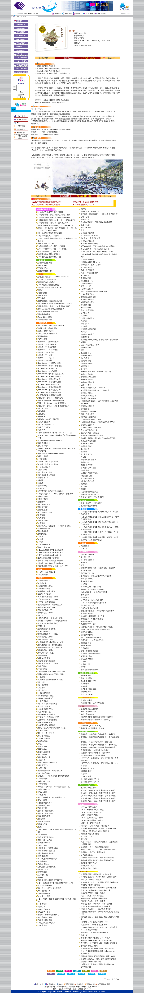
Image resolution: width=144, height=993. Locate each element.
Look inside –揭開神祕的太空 (49, 379)
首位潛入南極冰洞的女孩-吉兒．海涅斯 (95, 938)
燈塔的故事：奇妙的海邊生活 (92, 619)
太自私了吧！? (43, 446)
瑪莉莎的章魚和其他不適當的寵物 (51, 674)
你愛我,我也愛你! (44, 427)
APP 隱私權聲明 (104, 984)
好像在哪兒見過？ (87, 294)
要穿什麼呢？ (43, 486)
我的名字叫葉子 (44, 738)
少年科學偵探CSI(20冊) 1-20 (49, 251)
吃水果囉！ (42, 518)
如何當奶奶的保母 (45, 885)
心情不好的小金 (87, 283)
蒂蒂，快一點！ (87, 286)
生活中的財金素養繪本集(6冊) (92, 540)
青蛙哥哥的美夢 (87, 465)
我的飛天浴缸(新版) (45, 698)
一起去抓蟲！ (43, 701)
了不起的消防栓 (87, 444)
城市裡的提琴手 (44, 891)
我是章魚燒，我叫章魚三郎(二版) (50, 880)
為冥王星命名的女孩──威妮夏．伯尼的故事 (97, 948)
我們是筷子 (85, 313)
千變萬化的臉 (43, 268)
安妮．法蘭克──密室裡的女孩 (92, 896)
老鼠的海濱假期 (87, 635)
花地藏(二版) (85, 664)
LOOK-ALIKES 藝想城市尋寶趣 (92, 820)
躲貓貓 (40, 877)
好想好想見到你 (87, 289)
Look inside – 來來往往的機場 (49, 376)
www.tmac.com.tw (31, 13)
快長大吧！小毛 (87, 694)
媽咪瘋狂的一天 (44, 757)
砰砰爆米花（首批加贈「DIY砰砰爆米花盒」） (55, 526)
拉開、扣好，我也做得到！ (48, 328)
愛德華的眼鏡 (86, 278)
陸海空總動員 (43, 531)
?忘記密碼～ (21, 95)
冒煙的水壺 (42, 845)
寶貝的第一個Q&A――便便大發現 (50, 398)
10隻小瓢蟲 (42, 339)
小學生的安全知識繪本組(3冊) (49, 257)
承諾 (40, 744)
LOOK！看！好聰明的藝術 (90, 823)
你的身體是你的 (87, 374)
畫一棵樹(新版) (44, 773)
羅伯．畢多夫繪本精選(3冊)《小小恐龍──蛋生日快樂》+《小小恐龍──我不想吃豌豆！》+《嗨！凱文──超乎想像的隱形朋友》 (57, 227)
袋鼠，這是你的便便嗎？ (47, 334)
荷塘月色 (41, 760)
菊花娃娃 (41, 626)
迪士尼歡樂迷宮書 (45, 320)
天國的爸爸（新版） (46, 613)
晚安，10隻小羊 (44, 547)
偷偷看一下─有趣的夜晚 (47, 344)
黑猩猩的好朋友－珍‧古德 (90, 885)
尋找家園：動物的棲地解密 (91, 654)
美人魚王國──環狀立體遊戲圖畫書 (51, 326)
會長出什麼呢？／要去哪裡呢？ (93, 497)
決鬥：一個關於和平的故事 (91, 637)
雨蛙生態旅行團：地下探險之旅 (50, 771)
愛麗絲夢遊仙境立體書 (89, 709)
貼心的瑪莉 (42, 800)
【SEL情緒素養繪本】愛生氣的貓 (50, 550)
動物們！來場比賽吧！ (89, 377)
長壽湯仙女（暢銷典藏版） (48, 848)
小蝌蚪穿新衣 (43, 730)
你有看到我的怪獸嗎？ (46, 725)
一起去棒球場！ (87, 308)
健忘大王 (84, 774)
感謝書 (40, 480)
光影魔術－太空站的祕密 (47, 720)
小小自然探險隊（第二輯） (91, 782)
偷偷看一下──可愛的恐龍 (48, 350)
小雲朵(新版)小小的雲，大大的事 (50, 642)
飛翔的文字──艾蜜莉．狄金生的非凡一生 (96, 940)
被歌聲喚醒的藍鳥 (87, 302)
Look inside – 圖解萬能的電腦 (49, 392)
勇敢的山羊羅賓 (87, 579)
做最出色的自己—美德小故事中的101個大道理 (98, 798)
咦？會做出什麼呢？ (46, 472)
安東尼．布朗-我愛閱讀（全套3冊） (51, 561)
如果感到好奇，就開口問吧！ (92, 587)
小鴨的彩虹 (42, 459)
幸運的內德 (42, 669)
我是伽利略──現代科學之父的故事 (94, 925)
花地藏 (83, 662)
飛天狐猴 (41, 819)
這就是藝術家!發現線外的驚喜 (92, 436)
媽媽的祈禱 (42, 824)
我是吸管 (84, 316)
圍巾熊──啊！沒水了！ (47, 733)
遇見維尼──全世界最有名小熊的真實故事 (54, 776)
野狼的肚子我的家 (45, 840)
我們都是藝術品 (87, 855)
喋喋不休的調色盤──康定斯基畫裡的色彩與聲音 (99, 850)
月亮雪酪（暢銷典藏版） (47, 867)
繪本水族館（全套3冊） (47, 243)
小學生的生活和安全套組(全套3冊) (51, 212)
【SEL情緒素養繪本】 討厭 (91, 419)
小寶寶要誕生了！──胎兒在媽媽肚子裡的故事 (55, 494)
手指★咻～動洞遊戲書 (46, 714)
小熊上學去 (42, 861)
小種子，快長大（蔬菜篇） (48, 462)
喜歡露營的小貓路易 (88, 398)
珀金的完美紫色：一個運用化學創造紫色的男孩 (98, 959)
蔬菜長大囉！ (43, 520)
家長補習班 (42, 795)
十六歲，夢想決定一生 (89, 788)
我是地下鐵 (85, 648)
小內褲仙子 (42, 835)
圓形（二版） (86, 225)
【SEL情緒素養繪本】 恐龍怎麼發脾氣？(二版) (55, 883)
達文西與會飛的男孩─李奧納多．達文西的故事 (98, 828)
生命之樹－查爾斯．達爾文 (91, 880)
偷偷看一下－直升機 (46, 352)
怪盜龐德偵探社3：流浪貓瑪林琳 (93, 755)
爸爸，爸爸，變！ (45, 789)
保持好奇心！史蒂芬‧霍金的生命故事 (94, 932)
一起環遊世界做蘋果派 (89, 492)
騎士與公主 (42, 690)
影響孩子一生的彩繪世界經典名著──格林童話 (98, 734)
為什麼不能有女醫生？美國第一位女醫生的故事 (98, 888)
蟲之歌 (40, 615)
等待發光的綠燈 (87, 446)
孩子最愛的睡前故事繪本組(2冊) (50, 233)
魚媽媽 (83, 209)
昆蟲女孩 (84, 935)
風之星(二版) (85, 557)
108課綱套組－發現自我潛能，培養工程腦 (54, 215)
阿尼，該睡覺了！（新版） (48, 634)
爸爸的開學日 (86, 305)
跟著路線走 (42, 749)
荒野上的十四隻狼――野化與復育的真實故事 (97, 611)
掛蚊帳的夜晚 (86, 643)
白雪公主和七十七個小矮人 (48, 915)
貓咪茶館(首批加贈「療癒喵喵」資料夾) (96, 372)
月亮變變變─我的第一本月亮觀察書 (51, 672)
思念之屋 (41, 907)
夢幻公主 (41, 290)
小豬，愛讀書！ (44, 631)
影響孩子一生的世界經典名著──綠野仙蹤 (96, 742)
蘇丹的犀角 (85, 597)
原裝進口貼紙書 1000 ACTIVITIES (51, 287)
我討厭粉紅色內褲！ (88, 481)
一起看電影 (42, 904)
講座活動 (21, 126)
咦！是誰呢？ (43, 685)
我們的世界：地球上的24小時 (92, 600)
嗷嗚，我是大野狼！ (88, 414)
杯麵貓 (83, 489)
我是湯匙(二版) (44, 805)
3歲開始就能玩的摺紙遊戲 (48, 312)
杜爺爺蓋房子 (86, 692)
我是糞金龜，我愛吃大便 (90, 211)
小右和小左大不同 (87, 425)
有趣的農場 (42, 295)
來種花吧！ (42, 488)
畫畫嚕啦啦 (42, 655)
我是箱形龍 (42, 808)
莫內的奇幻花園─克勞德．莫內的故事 (95, 826)
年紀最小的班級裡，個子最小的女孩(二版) (54, 787)
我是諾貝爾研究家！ (46, 920)
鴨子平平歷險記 (44, 736)
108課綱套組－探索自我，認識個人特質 (53, 223)
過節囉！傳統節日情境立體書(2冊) (51, 563)
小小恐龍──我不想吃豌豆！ (91, 238)
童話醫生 (84, 484)
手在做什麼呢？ (44, 545)
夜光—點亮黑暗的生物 (89, 430)
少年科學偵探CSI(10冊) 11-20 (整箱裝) (52, 249)
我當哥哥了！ (43, 765)
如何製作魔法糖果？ (88, 460)
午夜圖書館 (42, 784)
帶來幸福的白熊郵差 (46, 853)
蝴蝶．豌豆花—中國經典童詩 (91, 503)
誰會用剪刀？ (43, 510)
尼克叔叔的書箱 (87, 613)
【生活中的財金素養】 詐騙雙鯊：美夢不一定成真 (99, 537)
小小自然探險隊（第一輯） (91, 779)
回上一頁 (109, 979)
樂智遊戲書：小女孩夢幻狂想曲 (50, 301)
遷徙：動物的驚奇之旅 (89, 651)
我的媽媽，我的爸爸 (88, 411)
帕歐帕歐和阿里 (87, 771)
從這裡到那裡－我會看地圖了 (92, 427)
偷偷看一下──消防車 (46, 358)
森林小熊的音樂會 (87, 270)
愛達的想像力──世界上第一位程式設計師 (96, 904)
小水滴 (40, 542)
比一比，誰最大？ (45, 706)
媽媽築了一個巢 (44, 912)
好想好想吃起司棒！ (88, 318)
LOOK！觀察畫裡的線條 (90, 815)
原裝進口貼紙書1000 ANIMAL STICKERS (53, 277)
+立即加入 (21, 97)
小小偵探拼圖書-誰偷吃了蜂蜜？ (50, 440)
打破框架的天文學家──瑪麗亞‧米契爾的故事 (97, 964)
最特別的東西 (86, 676)
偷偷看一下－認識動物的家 (48, 342)
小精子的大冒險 (44, 589)
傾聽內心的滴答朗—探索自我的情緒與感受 (97, 627)
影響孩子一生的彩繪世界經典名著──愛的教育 (98, 747)
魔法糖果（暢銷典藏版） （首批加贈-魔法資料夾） (100, 214)
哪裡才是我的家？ (45, 909)
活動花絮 (21, 133)
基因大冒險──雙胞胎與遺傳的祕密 (94, 291)
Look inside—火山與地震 (47, 371)
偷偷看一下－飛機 (45, 360)
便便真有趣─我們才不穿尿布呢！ (50, 491)
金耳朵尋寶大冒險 (87, 768)
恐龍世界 (41, 298)
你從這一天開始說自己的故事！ (93, 589)
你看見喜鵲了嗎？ (87, 866)
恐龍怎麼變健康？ (45, 803)
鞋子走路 (41, 417)
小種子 (40, 539)
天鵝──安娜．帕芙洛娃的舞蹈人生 (94, 898)
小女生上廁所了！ (45, 467)
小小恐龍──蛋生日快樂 (89, 236)
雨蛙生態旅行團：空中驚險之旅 (50, 645)
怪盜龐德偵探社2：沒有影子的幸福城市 (96, 753)
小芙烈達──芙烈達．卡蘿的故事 (93, 852)
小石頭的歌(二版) (87, 573)
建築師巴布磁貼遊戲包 (46, 282)
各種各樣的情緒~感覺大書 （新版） (51, 680)
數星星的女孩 (86, 571)
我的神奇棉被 (86, 347)
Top (117, 979)
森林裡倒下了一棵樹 (88, 624)
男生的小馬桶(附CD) (46, 425)
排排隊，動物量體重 (46, 813)
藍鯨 (40, 827)
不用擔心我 (85, 449)
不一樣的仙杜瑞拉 (45, 917)
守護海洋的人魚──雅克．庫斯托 (93, 901)
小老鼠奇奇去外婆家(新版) (48, 623)
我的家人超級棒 (87, 363)
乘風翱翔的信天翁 (87, 300)
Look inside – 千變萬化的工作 (49, 363)
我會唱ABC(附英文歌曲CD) (91, 726)
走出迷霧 (84, 563)
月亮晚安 (41, 414)
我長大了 (41, 430)
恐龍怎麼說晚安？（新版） (48, 599)
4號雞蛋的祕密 (86, 476)
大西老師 (84, 321)
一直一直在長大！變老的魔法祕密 (93, 603)
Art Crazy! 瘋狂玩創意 (89, 807)
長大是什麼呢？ (44, 504)
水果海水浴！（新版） (46, 653)
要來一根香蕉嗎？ (87, 310)
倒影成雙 (84, 839)
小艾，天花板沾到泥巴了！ (48, 923)
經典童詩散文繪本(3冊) (89, 506)
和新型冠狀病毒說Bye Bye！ (91, 262)
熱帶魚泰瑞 (42, 872)
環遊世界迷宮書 (44, 314)
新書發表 (21, 129)
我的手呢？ (42, 411)
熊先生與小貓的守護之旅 (90, 494)
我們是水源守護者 (87, 605)
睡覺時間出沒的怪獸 (88, 329)
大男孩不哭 (85, 275)
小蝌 (82, 230)
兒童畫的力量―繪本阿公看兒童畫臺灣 (95, 831)
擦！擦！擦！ (43, 409)
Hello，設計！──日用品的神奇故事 (94, 592)
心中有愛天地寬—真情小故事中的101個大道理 (98, 796)
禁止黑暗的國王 (87, 267)
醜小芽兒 (84, 369)
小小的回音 (85, 358)
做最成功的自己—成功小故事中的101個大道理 (98, 801)
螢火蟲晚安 (42, 755)
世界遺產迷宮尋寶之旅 (46, 851)
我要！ (40, 536)
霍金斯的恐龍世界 (45, 610)
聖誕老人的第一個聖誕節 (90, 433)
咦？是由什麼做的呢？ (46, 475)
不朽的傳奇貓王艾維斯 (89, 946)
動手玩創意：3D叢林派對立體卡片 (51, 309)
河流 (82, 565)
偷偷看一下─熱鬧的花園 (47, 347)
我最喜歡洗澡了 (44, 581)
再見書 (40, 483)
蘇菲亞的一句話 (44, 781)
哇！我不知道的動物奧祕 (47, 704)
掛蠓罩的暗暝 (86, 646)
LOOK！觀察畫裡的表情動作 (91, 812)
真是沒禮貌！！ (44, 443)
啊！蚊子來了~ (86, 454)
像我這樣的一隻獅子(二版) (91, 265)
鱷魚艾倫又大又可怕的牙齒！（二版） (52, 728)
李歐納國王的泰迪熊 (88, 297)
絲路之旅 (84, 549)
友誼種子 (41, 688)
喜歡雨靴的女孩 (44, 816)
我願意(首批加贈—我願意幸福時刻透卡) (95, 629)
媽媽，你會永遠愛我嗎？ (47, 763)
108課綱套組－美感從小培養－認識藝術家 (54, 217)
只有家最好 (42, 925)
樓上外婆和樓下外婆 (88, 681)
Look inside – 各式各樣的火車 (49, 390)
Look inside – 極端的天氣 (47, 368)
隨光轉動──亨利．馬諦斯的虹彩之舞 (95, 847)
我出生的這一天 (87, 281)
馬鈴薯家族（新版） (46, 637)
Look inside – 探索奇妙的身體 (49, 382)
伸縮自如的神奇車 (87, 382)
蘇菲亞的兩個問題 (87, 233)
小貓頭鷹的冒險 (44, 693)
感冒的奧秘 (42, 265)
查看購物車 (101, 13)
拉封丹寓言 (42, 666)
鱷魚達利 (84, 326)
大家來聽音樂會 (87, 678)
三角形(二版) (43, 856)
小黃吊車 (41, 523)
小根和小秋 (42, 583)
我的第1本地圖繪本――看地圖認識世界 (52, 621)
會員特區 (57, 13)
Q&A (20, 123)
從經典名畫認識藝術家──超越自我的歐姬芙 (97, 858)
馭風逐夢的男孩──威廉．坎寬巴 (93, 893)
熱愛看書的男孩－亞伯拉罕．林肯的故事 (96, 874)
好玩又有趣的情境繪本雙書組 (49, 254)
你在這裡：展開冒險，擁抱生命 (93, 616)
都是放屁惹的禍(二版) (46, 607)
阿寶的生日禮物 (44, 752)
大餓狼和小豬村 (44, 843)
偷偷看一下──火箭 (45, 355)
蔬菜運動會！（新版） (46, 639)
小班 (82, 350)
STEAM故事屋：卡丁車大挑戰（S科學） (96, 249)
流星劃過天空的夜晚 (46, 837)
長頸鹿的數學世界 (87, 406)
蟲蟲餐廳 (84, 452)
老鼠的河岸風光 (87, 632)
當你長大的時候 (87, 581)
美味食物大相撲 (87, 380)
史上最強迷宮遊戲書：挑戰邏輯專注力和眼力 (55, 304)
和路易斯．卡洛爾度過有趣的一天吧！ (95, 922)
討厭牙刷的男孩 (44, 821)
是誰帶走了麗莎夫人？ (89, 863)
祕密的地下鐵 (86, 967)
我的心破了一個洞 (87, 555)
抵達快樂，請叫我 (87, 656)
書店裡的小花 (86, 353)
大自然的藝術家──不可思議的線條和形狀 (96, 222)
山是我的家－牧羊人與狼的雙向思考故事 (96, 576)
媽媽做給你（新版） (46, 650)
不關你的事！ (43, 336)
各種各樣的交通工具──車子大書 (93, 388)
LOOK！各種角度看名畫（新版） (93, 810)
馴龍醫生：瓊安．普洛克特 (91, 962)
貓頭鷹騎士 (85, 366)
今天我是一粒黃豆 (45, 512)
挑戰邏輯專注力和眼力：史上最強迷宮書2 (54, 306)
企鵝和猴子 (85, 684)
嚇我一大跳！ (43, 496)
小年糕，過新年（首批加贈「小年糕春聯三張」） (99, 438)
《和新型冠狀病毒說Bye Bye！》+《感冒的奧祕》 (57, 220)
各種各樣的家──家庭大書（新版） (51, 618)
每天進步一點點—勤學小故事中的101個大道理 (98, 793)
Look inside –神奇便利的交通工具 (51, 374)
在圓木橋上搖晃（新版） (47, 591)
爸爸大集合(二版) (44, 712)
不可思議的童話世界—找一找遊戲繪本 (95, 390)
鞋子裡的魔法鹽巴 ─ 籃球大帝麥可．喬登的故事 (99, 877)
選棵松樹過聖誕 (44, 893)
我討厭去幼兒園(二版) (46, 661)
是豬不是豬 (85, 217)
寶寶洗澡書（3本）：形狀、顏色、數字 (53, 566)
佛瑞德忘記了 (43, 869)
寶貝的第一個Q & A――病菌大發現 (51, 400)
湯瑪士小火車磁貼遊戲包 (47, 279)
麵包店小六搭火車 (87, 241)
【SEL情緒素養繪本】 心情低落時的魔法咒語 (98, 422)
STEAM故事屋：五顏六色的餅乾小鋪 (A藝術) (97, 246)
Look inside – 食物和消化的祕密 (50, 366)
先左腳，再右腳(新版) (46, 602)
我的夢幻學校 (86, 361)
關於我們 (68, 13)
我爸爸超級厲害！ (45, 658)
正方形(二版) (43, 875)
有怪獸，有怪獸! (87, 700)
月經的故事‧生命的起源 (89, 608)
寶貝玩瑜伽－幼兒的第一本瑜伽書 (51, 454)
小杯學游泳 (85, 337)
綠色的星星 (85, 324)
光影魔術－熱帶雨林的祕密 (48, 717)
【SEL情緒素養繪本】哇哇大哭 (50, 555)
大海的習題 (85, 546)
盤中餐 (83, 667)
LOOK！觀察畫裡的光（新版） (92, 818)
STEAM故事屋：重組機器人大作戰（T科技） (97, 252)
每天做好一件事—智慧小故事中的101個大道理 (98, 790)
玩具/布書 (89, 13)
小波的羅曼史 (43, 575)
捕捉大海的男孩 (87, 659)
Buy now (111, 58)
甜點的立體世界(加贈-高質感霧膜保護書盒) (97, 717)
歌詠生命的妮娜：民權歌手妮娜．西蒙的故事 (98, 956)
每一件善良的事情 (87, 560)
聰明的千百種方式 (87, 334)
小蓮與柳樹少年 (87, 355)
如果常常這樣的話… (45, 709)
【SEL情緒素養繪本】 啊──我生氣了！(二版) (55, 433)
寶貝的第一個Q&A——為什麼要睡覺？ (52, 403)
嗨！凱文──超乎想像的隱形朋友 (50, 888)
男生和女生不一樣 (45, 271)
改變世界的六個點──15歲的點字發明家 (96, 909)
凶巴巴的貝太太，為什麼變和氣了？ (51, 797)
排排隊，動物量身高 (46, 811)
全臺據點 (78, 13)
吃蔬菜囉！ (42, 515)
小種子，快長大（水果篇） (48, 464)
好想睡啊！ (42, 502)
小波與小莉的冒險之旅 (46, 572)
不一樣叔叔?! (43, 779)
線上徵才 (21, 116)
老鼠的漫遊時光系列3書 (90, 670)
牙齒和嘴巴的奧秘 (45, 263)
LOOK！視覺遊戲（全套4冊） (49, 558)
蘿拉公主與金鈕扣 (87, 714)
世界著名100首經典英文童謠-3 (92, 728)
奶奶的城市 (42, 792)
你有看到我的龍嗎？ (46, 722)
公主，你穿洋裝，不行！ (90, 345)
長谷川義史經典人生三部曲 (48, 236)
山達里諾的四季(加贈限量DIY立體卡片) (95, 720)
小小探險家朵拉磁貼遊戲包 (48, 285)
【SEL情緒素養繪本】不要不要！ (50, 553)
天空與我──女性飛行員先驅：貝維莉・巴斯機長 (99, 943)
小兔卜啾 (41, 677)
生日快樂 (84, 486)
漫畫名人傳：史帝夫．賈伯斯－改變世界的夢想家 (99, 882)
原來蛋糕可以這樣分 (88, 468)
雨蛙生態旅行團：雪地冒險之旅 (50, 647)
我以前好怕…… (43, 864)
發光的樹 (84, 584)
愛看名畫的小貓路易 (88, 396)
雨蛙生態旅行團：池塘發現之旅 (50, 605)
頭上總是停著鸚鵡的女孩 (47, 859)
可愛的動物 (42, 293)
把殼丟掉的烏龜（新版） (47, 629)
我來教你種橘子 (44, 422)
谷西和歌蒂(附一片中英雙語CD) (93, 703)
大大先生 (84, 332)
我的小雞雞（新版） (46, 586)
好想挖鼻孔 (85, 470)
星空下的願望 (86, 227)
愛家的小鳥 (85, 219)
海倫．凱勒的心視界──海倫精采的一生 (95, 890)
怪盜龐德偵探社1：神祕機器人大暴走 (95, 750)
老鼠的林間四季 (87, 621)
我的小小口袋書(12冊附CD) (48, 419)
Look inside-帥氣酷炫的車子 (48, 384)
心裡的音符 (42, 768)
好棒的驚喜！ (43, 499)
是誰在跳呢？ (43, 470)
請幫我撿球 (85, 409)
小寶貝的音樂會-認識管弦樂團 (49, 395)
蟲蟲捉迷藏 (42, 746)
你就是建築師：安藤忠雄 (90, 868)
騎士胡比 (41, 682)
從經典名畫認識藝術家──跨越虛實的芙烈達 (97, 860)
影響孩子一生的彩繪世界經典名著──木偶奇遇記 (99, 745)
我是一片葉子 (43, 456)
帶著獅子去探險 (87, 393)
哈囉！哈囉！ (43, 741)
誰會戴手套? (43, 507)
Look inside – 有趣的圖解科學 (49, 387)
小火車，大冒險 (44, 896)
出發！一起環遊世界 (88, 712)
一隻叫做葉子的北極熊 (89, 244)
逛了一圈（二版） (87, 836)
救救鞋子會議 (86, 776)
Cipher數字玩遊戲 (45, 317)
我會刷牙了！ (43, 478)
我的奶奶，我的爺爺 (88, 417)
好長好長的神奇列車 (46, 331)
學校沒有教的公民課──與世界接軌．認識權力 (98, 568)
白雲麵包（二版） (45, 594)
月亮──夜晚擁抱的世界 (89, 273)
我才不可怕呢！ (87, 385)
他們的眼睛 (85, 595)
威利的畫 (84, 686)
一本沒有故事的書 (87, 259)
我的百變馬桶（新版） (46, 696)
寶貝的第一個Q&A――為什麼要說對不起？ (54, 406)
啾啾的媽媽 (85, 462)
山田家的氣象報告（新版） (48, 597)
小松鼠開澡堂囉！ (45, 528)
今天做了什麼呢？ (87, 478)
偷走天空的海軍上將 (88, 441)
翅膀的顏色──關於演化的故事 (92, 640)
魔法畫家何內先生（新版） (91, 834)
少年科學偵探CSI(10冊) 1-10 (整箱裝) (52, 246)
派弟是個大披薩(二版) (89, 689)
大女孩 (83, 457)
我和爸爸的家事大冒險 (89, 473)
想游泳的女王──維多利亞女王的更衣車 (95, 906)
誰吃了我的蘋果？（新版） (48, 664)
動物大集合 (42, 534)
